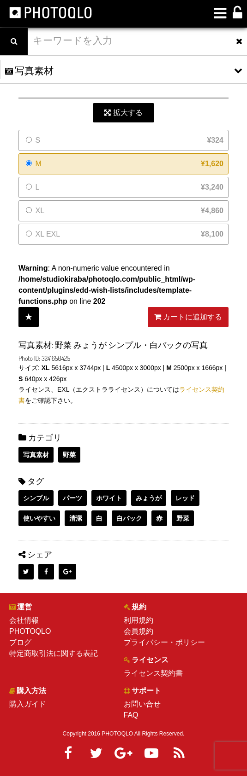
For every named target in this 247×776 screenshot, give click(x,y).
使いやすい (39, 518)
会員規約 (138, 631)
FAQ (131, 715)
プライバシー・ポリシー (164, 642)
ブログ (20, 642)
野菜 (69, 454)
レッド (185, 498)
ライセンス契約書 (153, 673)
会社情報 (24, 620)
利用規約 (138, 620)
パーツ (72, 498)
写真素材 (36, 454)
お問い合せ (142, 704)
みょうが (149, 498)
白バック (129, 518)
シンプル (36, 498)
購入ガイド (27, 704)
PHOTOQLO (30, 631)
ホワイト (109, 498)
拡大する (123, 112)
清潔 (75, 518)
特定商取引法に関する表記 (53, 653)
